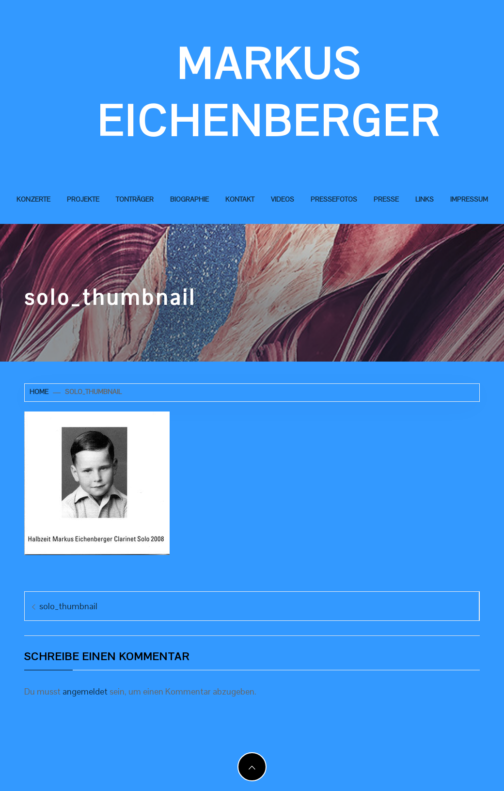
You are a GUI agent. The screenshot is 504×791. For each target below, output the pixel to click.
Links (424, 199)
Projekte (83, 199)
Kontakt (239, 199)
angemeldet (85, 691)
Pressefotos (334, 199)
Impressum (469, 199)
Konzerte (33, 199)
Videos (282, 199)
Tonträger (135, 199)
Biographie (189, 199)
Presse (386, 199)
